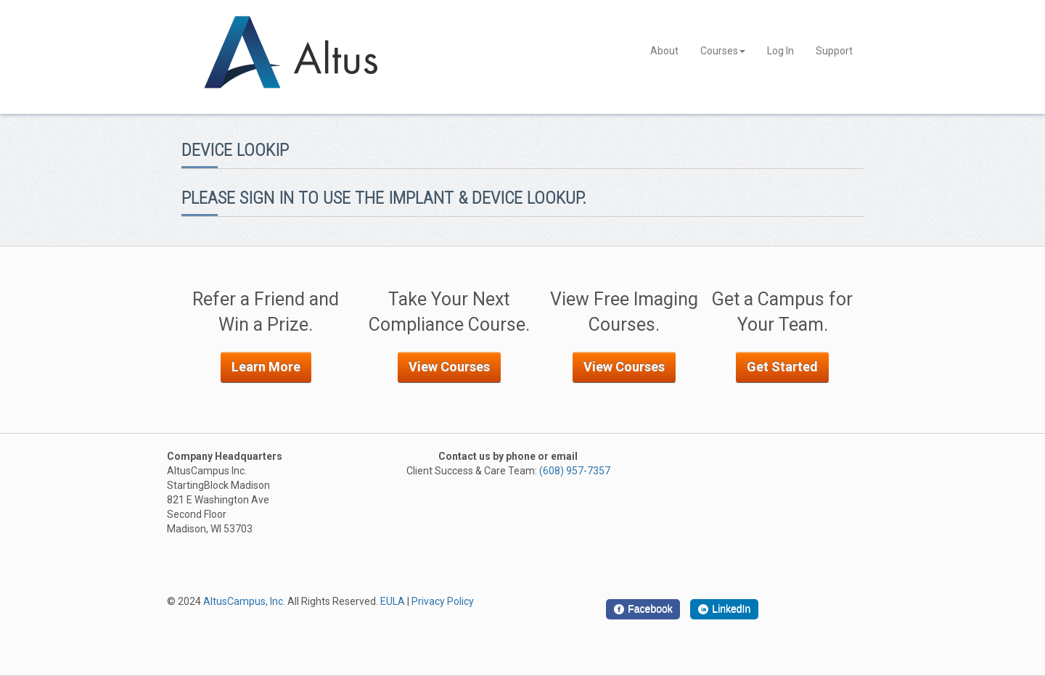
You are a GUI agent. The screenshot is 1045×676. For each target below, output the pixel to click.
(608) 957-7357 (574, 471)
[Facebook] (643, 609)
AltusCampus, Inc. (244, 601)
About (664, 51)
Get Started (782, 366)
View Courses (449, 366)
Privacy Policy (442, 601)
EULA (392, 601)
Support (834, 51)
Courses (722, 51)
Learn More (265, 366)
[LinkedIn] (724, 609)
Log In (780, 51)
